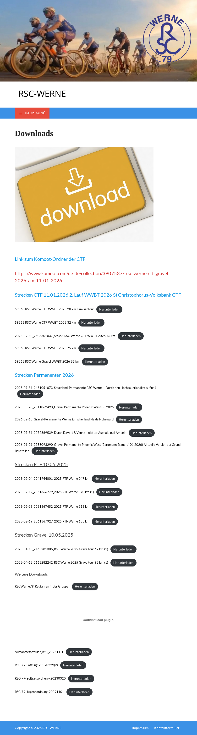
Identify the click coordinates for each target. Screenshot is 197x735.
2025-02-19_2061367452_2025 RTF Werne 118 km (52, 507)
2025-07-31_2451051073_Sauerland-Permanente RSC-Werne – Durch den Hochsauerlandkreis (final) (85, 388)
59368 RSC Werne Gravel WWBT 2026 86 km (47, 362)
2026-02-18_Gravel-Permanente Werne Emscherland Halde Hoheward (64, 419)
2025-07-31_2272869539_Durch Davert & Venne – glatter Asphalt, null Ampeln (70, 433)
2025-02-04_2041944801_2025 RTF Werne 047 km (52, 478)
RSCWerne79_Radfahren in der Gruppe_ (42, 586)
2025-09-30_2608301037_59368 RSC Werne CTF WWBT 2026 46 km (65, 336)
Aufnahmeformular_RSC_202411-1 (39, 652)
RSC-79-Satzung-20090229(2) (36, 665)
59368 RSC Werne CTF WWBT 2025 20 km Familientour (54, 309)
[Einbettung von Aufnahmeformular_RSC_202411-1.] (98, 620)
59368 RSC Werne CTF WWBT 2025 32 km (45, 322)
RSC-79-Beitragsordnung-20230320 (40, 679)
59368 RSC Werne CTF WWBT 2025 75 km (45, 348)
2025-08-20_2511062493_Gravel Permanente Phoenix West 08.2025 (64, 407)
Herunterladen (109, 309)
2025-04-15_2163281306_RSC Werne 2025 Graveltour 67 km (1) (61, 549)
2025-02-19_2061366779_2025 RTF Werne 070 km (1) (54, 492)
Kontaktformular (167, 728)
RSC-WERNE (42, 93)
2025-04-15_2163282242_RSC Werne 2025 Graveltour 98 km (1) (61, 563)
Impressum (140, 728)
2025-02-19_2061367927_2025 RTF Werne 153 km (52, 521)
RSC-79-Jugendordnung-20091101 (39, 692)
